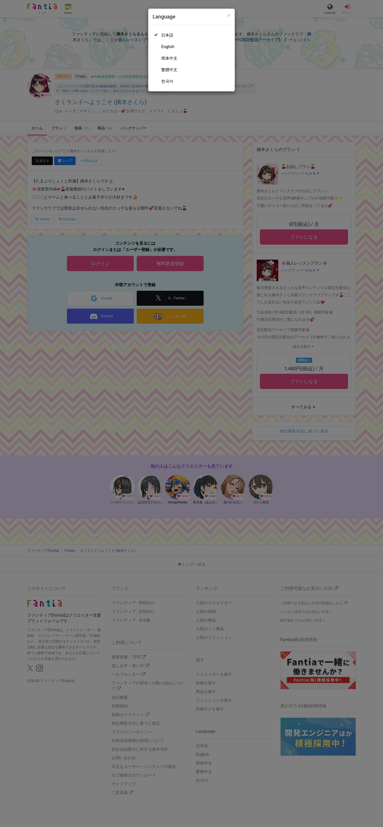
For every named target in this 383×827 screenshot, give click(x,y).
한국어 (167, 81)
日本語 (167, 35)
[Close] (228, 15)
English (167, 46)
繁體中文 (169, 69)
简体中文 (169, 58)
